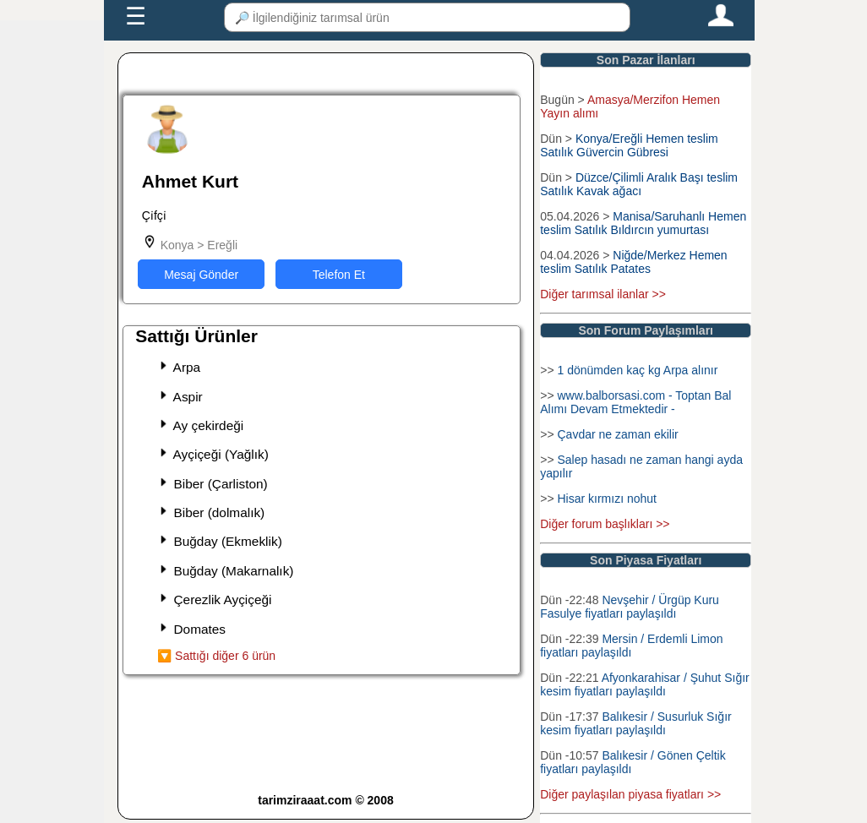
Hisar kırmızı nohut (606, 498)
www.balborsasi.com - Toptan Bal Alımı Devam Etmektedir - (635, 402)
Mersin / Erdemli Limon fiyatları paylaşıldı (631, 645)
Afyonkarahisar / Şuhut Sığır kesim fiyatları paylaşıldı (644, 684)
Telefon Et (339, 274)
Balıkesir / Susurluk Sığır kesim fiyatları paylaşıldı (635, 723)
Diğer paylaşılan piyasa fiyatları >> (630, 794)
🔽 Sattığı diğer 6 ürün (216, 655)
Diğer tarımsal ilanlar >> (603, 294)
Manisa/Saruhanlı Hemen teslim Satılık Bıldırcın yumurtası (643, 223)
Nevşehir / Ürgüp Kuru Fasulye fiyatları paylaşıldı (629, 606)
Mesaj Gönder (201, 274)
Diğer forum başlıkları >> (604, 524)
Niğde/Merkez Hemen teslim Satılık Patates (633, 261)
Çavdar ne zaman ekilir (617, 434)
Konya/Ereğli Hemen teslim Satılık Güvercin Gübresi (629, 145)
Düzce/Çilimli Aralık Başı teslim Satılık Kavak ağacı (639, 184)
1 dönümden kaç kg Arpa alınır (637, 370)
